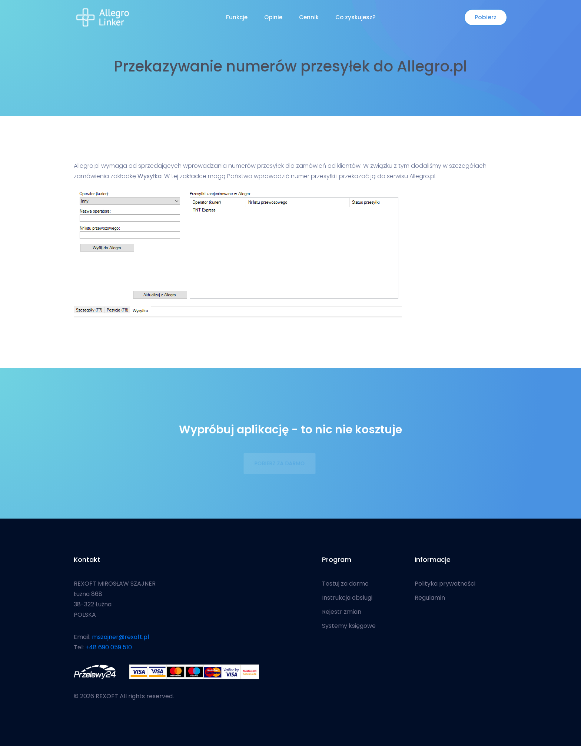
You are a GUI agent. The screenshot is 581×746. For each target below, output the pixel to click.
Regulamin (430, 598)
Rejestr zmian (341, 612)
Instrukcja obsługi (347, 598)
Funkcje (237, 17)
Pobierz (486, 17)
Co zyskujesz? (355, 17)
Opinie (273, 17)
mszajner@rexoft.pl (120, 637)
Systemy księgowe (349, 626)
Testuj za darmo (345, 583)
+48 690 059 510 (108, 647)
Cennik (309, 17)
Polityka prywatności (445, 583)
